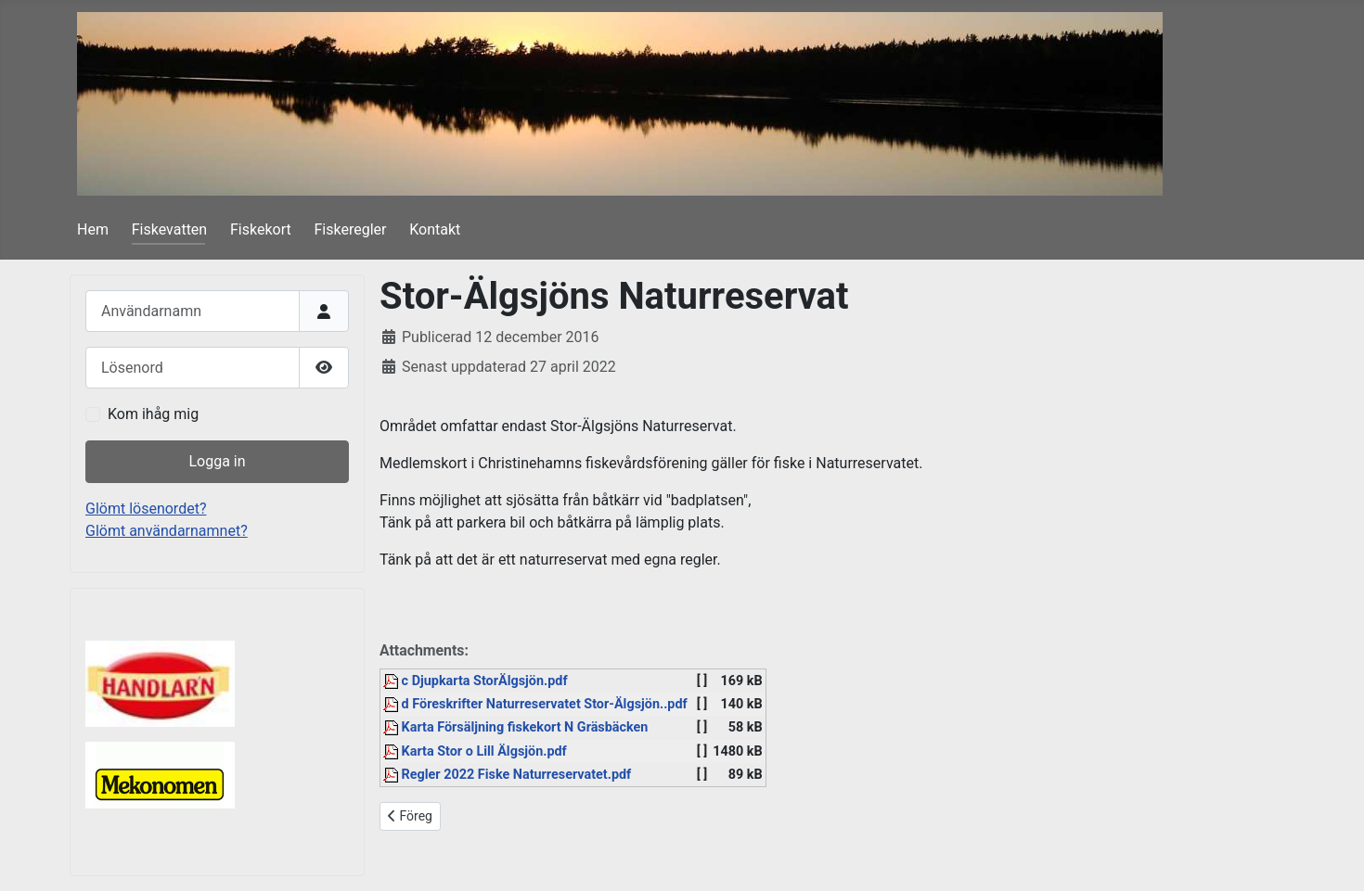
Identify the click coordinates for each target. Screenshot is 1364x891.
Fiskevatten (169, 229)
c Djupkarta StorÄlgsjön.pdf (475, 681)
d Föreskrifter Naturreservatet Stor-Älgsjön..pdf (535, 704)
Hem (93, 229)
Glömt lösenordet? (145, 508)
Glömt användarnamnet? (166, 531)
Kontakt (434, 229)
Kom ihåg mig (153, 414)
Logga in (216, 461)
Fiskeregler (351, 229)
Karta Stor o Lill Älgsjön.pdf (475, 751)
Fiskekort (260, 229)
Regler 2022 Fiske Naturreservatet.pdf (507, 775)
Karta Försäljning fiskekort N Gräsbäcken (515, 727)
